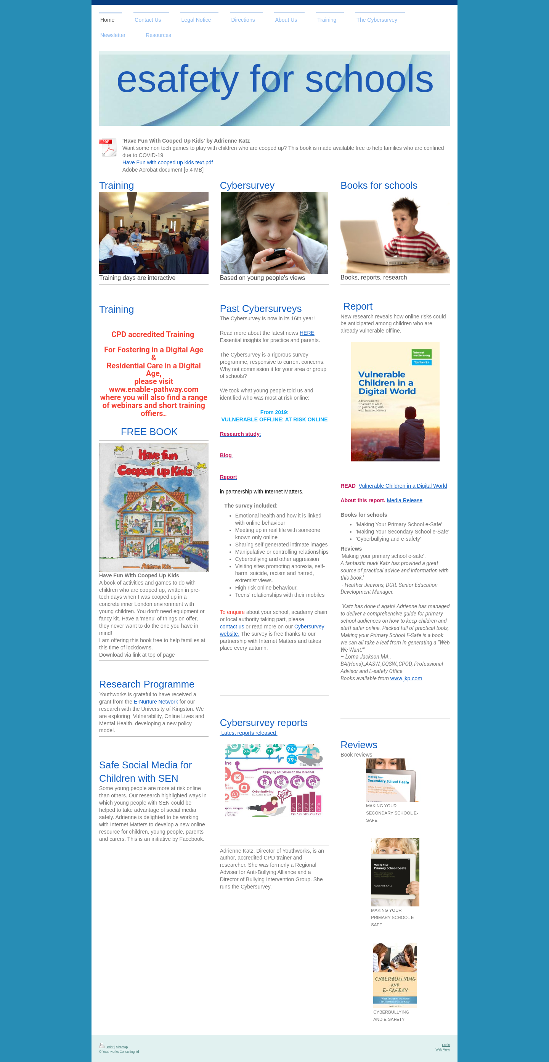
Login (446, 1045)
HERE (307, 333)
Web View (443, 1049)
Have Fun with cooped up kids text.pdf (167, 162)
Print (106, 1047)
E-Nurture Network (156, 702)
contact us (232, 626)
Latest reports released (249, 733)
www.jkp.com (406, 678)
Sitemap (122, 1047)
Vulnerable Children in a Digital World (403, 486)
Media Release (404, 500)
